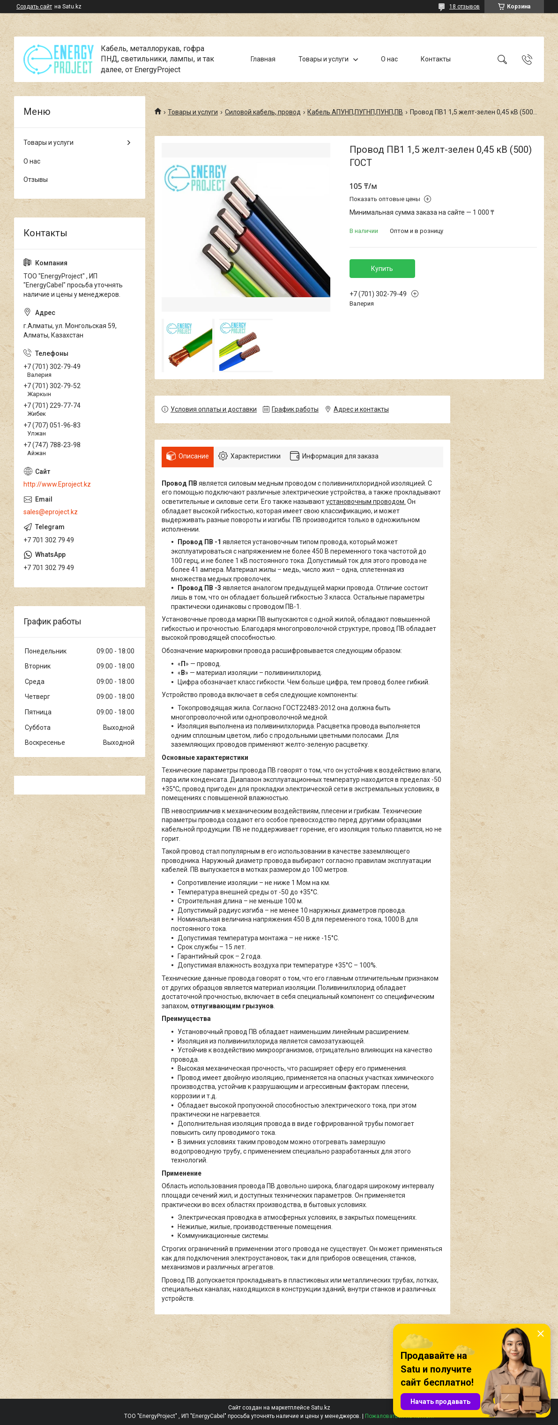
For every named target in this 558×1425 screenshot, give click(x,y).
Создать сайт (34, 6)
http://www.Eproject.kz (57, 484)
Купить (382, 268)
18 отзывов (464, 6)
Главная (263, 59)
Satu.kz (320, 1407)
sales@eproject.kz (50, 512)
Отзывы (35, 179)
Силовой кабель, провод (263, 112)
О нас (389, 59)
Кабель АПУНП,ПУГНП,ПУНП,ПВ (355, 112)
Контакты (436, 59)
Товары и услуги (323, 59)
